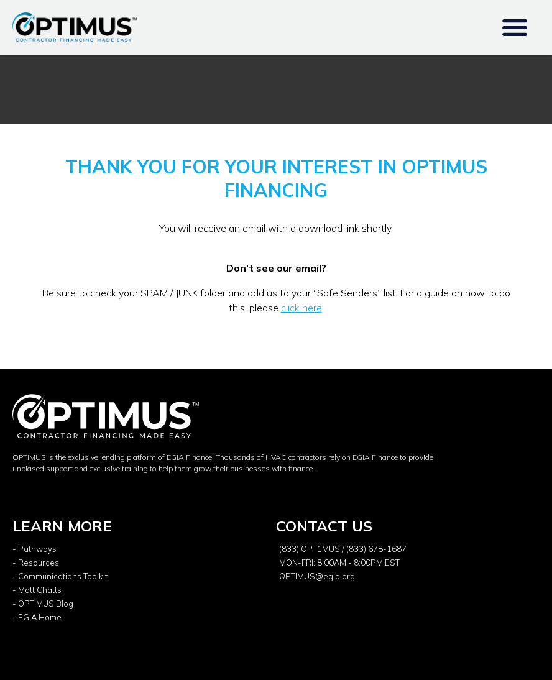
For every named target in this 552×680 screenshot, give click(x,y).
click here (301, 307)
